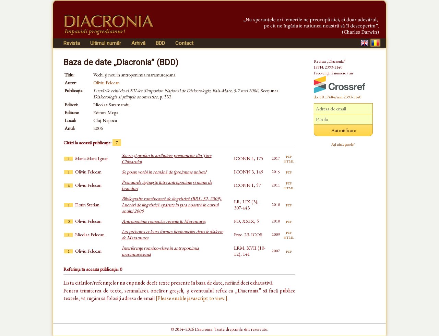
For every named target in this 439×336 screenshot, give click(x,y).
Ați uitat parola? (343, 144)
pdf (289, 156)
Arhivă (138, 43)
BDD (160, 43)
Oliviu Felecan (106, 83)
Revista (71, 43)
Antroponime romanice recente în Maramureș (164, 221)
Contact (184, 43)
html (289, 161)
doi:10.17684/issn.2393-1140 (337, 97)
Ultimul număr (105, 43)
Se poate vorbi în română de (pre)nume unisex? (164, 172)
